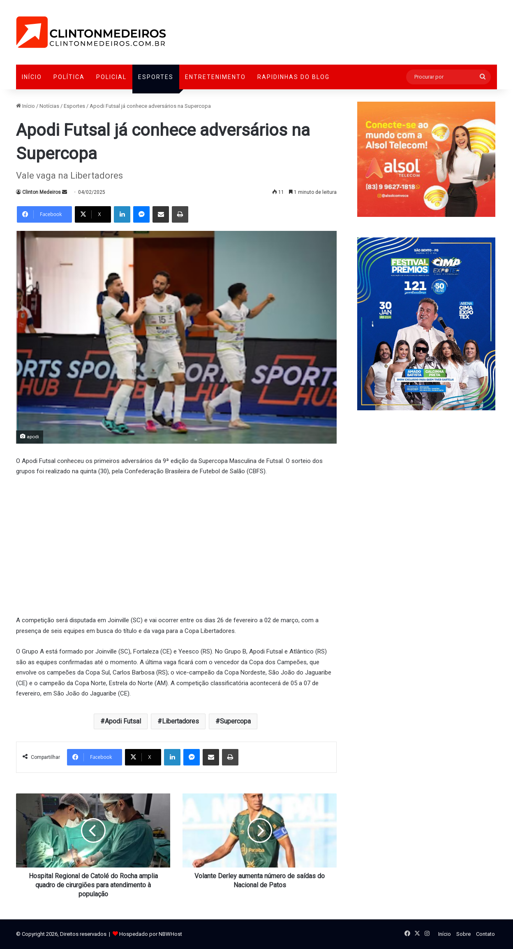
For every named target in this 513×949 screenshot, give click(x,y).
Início (32, 77)
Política (69, 77)
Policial (111, 77)
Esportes (155, 77)
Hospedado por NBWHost (150, 934)
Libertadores (180, 721)
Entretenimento (215, 77)
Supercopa (235, 721)
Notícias (49, 106)
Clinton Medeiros (41, 192)
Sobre (463, 934)
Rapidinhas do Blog (293, 77)
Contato (485, 934)
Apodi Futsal (123, 721)
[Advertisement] (176, 544)
